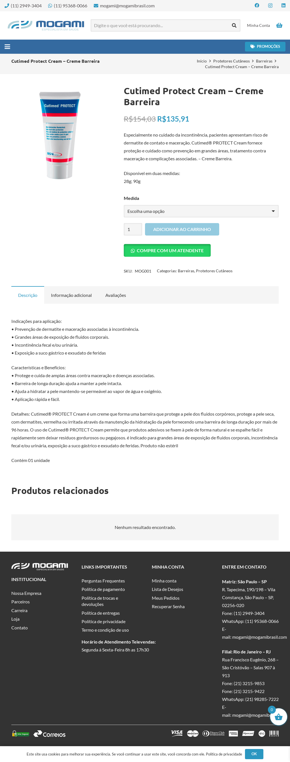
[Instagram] (270, 5)
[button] (7, 46)
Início (202, 61)
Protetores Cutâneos (231, 61)
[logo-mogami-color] (46, 26)
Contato (19, 627)
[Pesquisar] (234, 25)
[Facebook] (257, 5)
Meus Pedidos (166, 598)
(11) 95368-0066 (262, 621)
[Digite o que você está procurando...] (166, 25)
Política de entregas (101, 613)
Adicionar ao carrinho (182, 229)
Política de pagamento (103, 589)
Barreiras (264, 61)
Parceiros (20, 601)
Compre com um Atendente (170, 250)
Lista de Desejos (167, 589)
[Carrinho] (279, 25)
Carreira (19, 610)
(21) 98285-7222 (262, 699)
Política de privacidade (103, 621)
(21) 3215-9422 (249, 691)
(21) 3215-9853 (249, 683)
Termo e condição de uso (105, 630)
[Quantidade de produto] (133, 229)
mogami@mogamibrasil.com (259, 637)
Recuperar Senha (168, 606)
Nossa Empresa (26, 593)
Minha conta (164, 580)
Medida (131, 198)
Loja (15, 618)
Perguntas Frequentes (103, 580)
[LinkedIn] (283, 5)
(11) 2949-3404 (249, 613)
